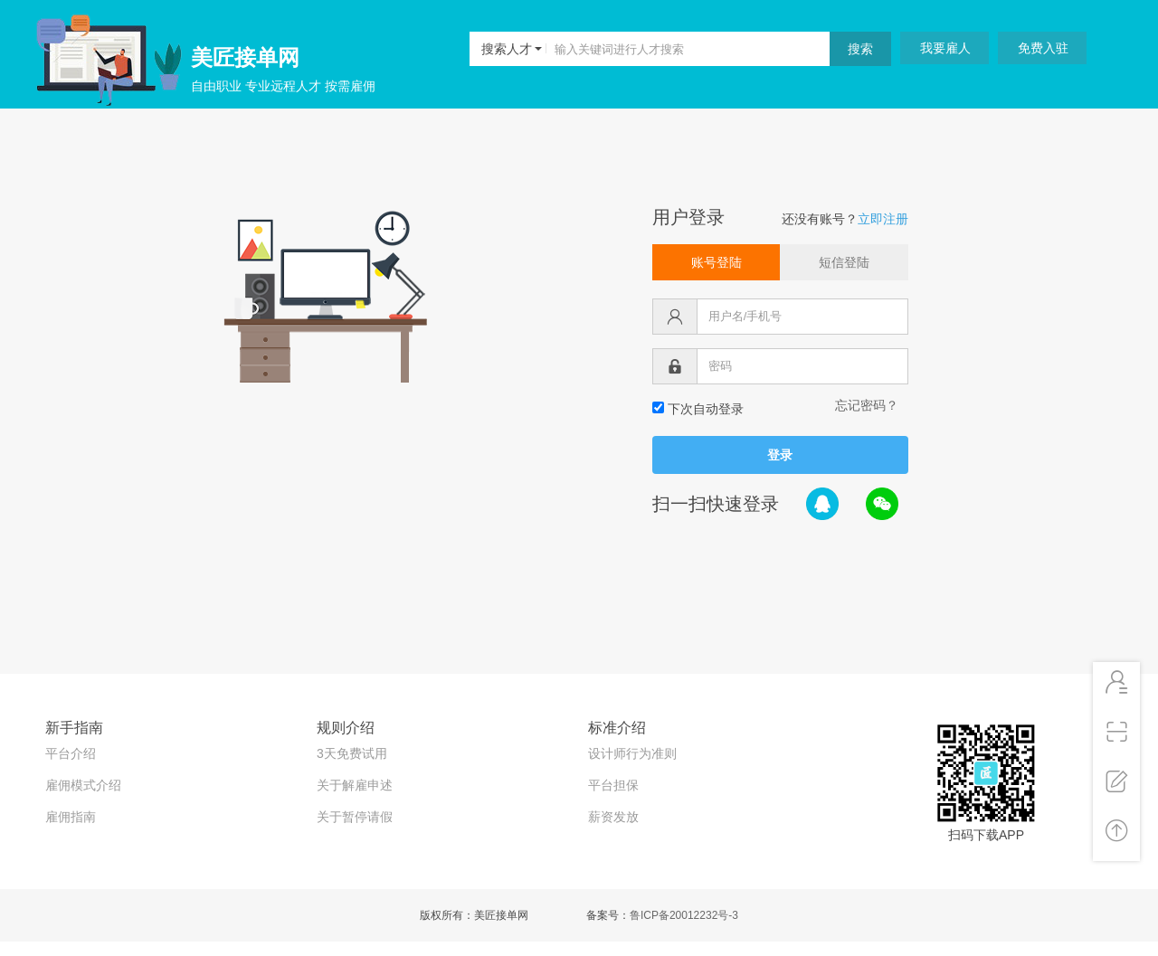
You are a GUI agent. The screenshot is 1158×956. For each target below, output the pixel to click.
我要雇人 (945, 48)
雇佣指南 (70, 816)
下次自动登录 (698, 409)
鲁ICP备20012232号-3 (684, 915)
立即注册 (883, 219)
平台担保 (613, 785)
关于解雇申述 (355, 785)
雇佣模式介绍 (83, 785)
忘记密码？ (866, 405)
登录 (780, 455)
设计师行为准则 (632, 753)
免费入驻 (1043, 48)
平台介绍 (70, 753)
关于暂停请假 (355, 816)
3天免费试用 (352, 753)
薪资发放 (613, 816)
